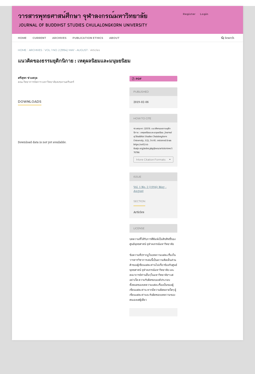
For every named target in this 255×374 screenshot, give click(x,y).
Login (204, 14)
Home (22, 37)
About (114, 37)
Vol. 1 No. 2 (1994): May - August (66, 50)
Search (227, 38)
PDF (138, 78)
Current (39, 37)
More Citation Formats (150, 159)
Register (189, 14)
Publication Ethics (88, 37)
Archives (59, 37)
